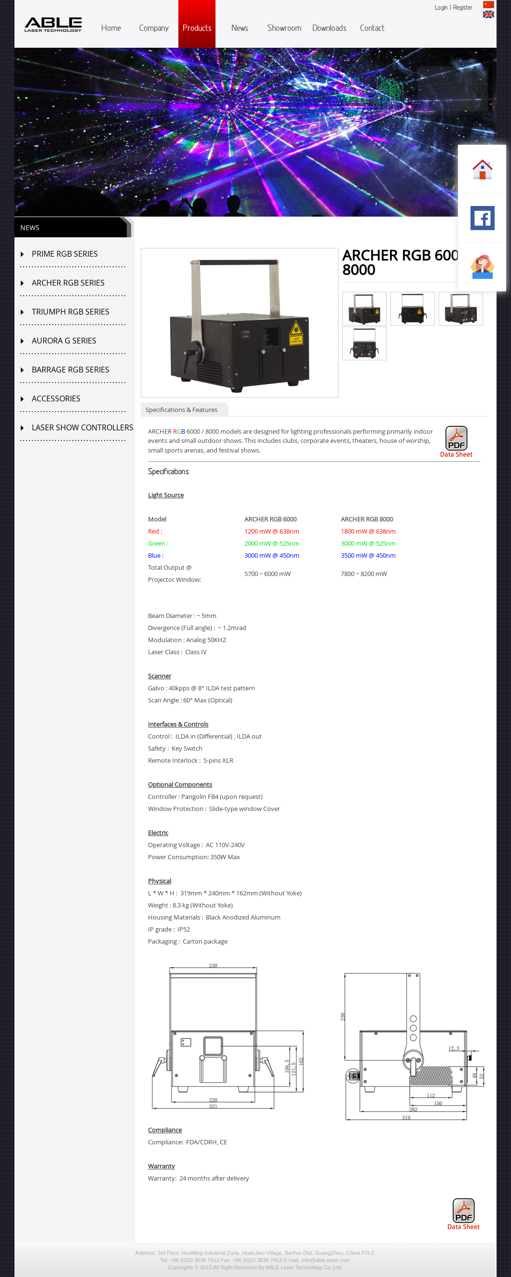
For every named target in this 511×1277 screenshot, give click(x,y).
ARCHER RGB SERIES (68, 282)
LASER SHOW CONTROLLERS (83, 427)
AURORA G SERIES (64, 340)
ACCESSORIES (56, 398)
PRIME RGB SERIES (65, 253)
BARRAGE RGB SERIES (70, 369)
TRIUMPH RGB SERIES (70, 311)
